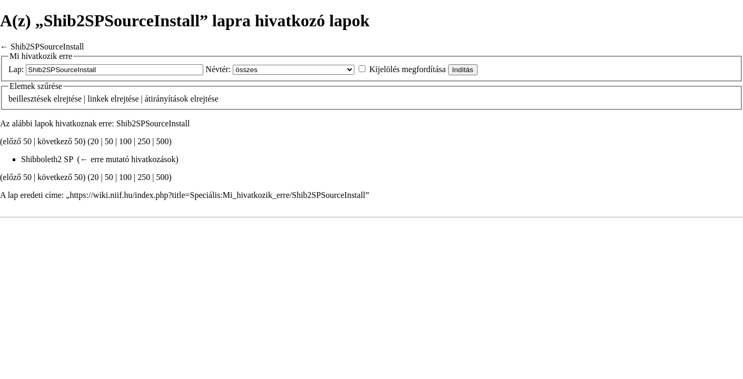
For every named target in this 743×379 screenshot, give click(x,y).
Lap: (16, 69)
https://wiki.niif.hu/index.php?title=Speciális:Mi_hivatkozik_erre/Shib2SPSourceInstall (217, 195)
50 (109, 141)
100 (125, 141)
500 (162, 141)
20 (95, 141)
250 (143, 141)
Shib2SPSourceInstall (47, 46)
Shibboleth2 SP (47, 159)
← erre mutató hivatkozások (128, 159)
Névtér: (218, 69)
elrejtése (68, 98)
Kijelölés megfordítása (407, 69)
